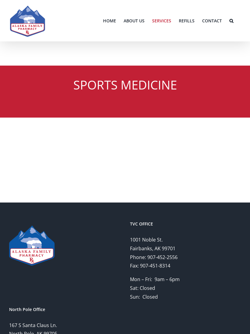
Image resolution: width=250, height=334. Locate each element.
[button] (231, 20)
